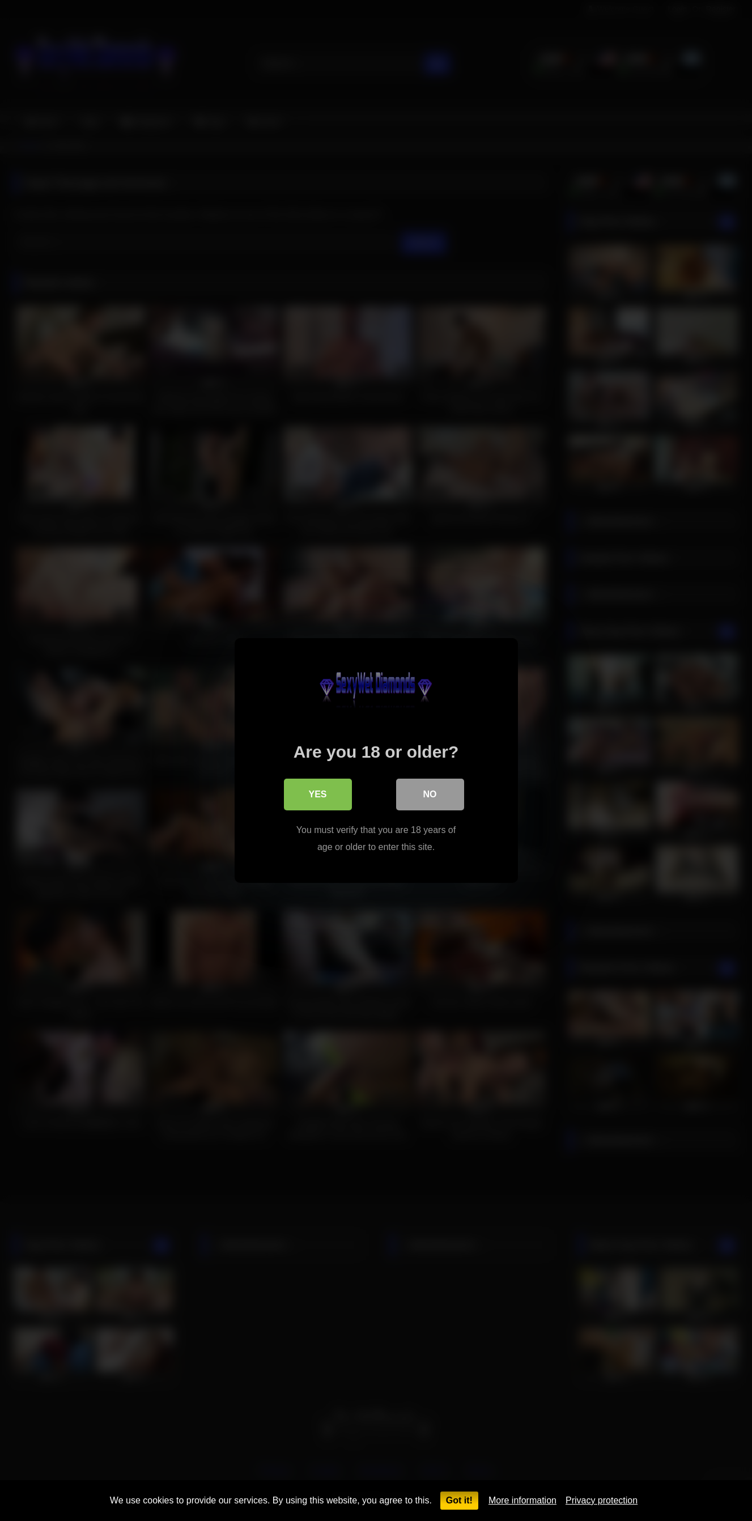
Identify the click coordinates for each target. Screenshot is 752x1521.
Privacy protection (602, 1500)
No (430, 794)
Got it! (459, 1500)
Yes (317, 794)
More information (522, 1500)
